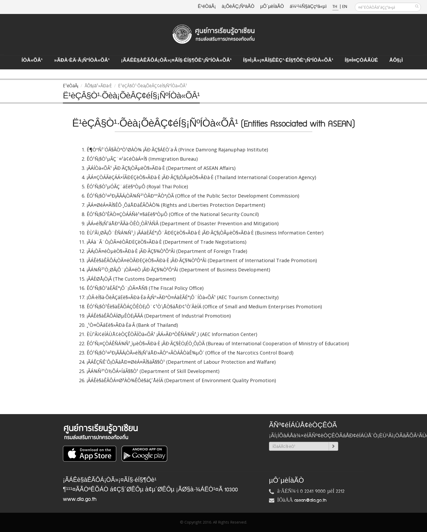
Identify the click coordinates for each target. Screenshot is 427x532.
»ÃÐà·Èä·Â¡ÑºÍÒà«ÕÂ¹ (82, 60)
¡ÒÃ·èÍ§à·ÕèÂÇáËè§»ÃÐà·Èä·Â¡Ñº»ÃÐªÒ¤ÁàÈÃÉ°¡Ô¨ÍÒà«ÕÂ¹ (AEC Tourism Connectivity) (183, 297)
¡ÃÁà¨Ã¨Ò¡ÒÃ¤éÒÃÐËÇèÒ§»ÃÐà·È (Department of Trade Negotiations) (166, 242)
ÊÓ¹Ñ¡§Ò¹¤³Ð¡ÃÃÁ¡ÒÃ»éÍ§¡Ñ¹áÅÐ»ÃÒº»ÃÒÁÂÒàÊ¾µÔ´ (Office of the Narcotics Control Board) (190, 352)
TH (335, 6)
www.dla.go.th (79, 499)
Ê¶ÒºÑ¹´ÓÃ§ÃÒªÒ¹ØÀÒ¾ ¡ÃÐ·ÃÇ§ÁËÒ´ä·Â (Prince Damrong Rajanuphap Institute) (177, 149)
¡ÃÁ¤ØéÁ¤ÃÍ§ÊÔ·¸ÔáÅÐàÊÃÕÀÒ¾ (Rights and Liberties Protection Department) (176, 205)
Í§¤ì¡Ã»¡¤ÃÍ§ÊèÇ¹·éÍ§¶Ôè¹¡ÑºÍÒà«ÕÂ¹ (288, 60)
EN (344, 6)
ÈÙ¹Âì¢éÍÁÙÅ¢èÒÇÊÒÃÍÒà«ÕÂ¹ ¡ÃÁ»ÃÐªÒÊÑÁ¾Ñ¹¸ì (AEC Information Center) (172, 334)
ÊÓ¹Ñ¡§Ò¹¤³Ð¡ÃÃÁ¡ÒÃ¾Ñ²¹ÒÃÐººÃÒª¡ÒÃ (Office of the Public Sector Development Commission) (193, 196)
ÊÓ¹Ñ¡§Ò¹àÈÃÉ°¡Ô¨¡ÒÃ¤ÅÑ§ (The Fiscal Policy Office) (145, 288)
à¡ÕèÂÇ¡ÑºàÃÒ (238, 6)
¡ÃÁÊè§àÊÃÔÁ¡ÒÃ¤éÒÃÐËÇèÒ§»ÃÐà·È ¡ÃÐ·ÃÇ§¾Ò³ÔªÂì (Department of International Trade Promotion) (202, 260)
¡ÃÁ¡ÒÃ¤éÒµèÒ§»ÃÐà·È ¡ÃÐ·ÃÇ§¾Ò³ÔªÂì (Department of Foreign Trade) (167, 251)
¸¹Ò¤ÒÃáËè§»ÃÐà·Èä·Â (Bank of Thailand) (132, 325)
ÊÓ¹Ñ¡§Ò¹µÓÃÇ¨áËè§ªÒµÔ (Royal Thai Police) (137, 186)
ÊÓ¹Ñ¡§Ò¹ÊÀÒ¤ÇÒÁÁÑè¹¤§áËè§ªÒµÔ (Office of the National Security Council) (173, 214)
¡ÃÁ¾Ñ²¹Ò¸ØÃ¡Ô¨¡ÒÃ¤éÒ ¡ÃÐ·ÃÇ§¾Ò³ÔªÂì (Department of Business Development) (178, 269)
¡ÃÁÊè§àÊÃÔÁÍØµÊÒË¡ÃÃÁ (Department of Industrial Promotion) (159, 316)
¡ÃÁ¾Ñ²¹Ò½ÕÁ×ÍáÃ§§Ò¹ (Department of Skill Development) (153, 371)
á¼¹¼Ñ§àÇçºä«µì (308, 6)
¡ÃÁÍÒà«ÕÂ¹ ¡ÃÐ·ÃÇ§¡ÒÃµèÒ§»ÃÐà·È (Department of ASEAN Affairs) (161, 168)
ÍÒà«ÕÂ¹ (32, 60)
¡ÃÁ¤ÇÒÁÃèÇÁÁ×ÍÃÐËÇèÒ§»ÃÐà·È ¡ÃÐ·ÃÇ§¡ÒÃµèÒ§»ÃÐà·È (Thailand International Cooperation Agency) (201, 177)
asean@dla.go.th (310, 500)
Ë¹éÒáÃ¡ (207, 6)
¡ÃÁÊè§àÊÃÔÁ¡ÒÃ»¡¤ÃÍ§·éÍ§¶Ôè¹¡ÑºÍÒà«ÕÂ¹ (176, 60)
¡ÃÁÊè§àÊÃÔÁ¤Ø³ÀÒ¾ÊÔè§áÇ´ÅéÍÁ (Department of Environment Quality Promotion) (181, 380)
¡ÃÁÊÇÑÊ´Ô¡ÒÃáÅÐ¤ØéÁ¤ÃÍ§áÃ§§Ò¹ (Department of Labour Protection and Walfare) (181, 362)
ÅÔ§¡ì (396, 60)
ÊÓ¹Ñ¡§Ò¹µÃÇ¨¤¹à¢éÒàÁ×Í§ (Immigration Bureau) (142, 159)
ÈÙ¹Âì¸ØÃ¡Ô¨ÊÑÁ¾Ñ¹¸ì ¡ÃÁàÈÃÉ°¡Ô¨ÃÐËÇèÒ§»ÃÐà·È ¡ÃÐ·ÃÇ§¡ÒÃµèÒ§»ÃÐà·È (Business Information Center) (205, 232)
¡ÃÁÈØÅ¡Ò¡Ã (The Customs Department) (131, 279)
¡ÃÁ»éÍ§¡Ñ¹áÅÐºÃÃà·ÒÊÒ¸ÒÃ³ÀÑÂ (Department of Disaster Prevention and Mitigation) (183, 223)
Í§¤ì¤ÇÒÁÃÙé (361, 60)
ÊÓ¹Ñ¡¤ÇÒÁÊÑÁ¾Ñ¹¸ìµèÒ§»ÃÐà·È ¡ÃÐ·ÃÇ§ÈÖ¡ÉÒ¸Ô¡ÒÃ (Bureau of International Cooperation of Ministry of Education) (218, 343)
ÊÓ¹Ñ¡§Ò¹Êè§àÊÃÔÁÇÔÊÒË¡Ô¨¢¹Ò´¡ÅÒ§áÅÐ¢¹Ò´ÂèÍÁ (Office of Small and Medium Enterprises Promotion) (204, 306)
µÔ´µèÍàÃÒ (272, 6)
